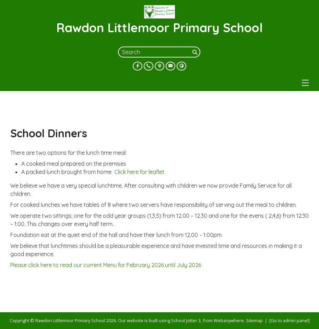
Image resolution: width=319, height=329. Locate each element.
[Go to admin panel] (289, 320)
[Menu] (305, 83)
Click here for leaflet (139, 171)
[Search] (195, 52)
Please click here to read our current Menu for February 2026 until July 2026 (105, 265)
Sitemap (254, 320)
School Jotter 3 (186, 320)
